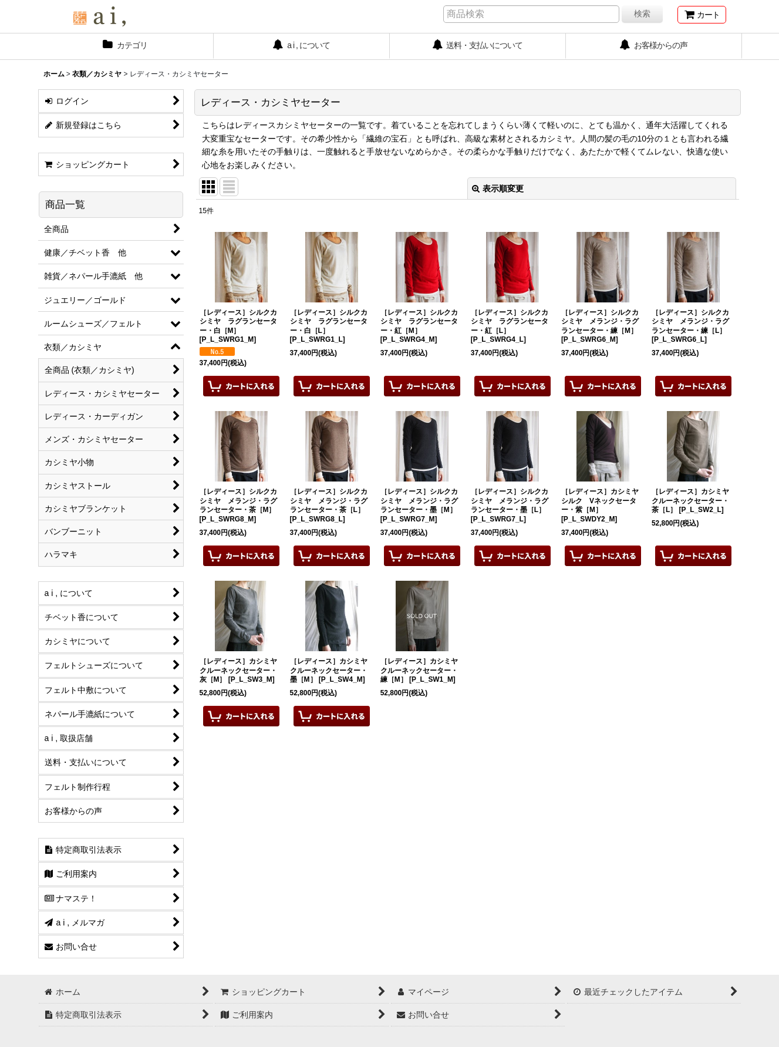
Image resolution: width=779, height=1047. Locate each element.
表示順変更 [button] (498, 188)
